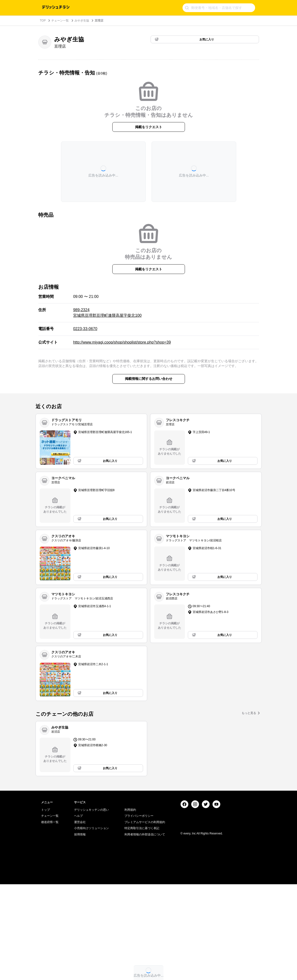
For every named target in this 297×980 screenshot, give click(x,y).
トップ (45, 905)
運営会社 (80, 918)
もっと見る (249, 713)
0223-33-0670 (85, 329)
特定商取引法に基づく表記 (141, 924)
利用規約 (130, 905)
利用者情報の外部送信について (144, 930)
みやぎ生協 (82, 20)
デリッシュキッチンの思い (91, 905)
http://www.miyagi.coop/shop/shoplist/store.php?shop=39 (122, 342)
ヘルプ (78, 912)
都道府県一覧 (50, 918)
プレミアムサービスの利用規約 (144, 918)
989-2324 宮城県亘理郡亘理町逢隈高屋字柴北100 (107, 312)
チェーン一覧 (60, 20)
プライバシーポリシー (138, 912)
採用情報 (80, 930)
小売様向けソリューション (91, 924)
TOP (43, 20)
